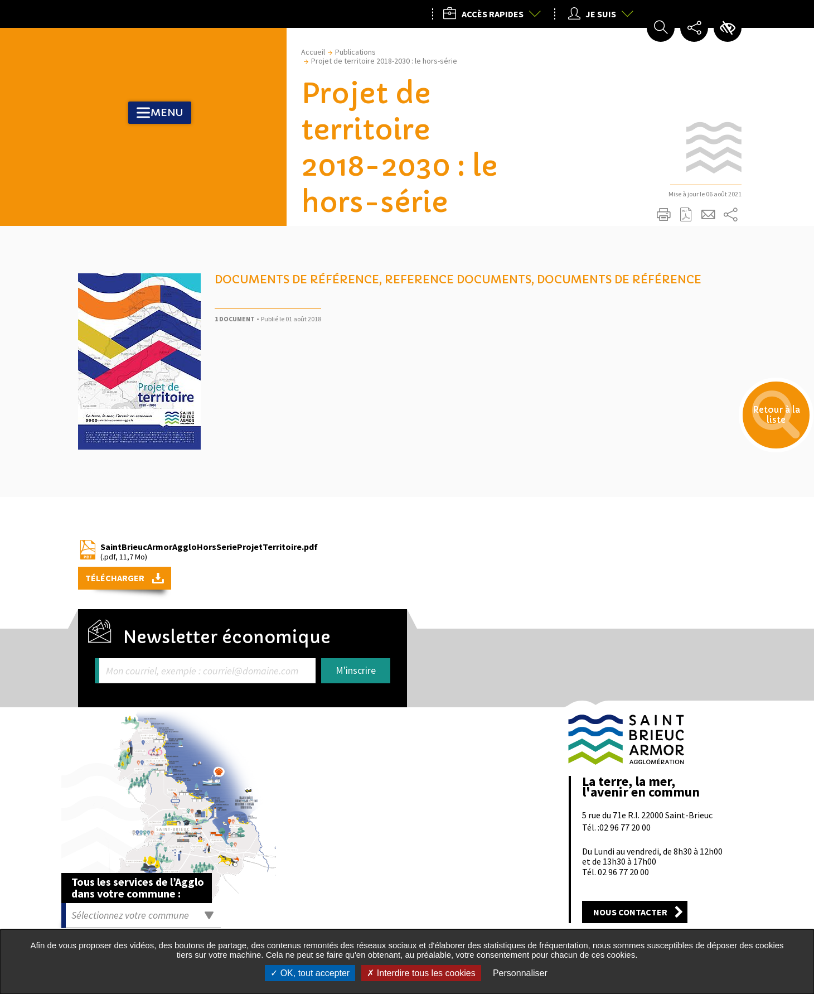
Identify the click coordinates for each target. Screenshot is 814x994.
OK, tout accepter (310, 973)
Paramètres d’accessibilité (728, 28)
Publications (355, 52)
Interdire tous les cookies (421, 973)
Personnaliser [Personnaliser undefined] (520, 973)
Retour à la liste (764, 427)
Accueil (313, 52)
